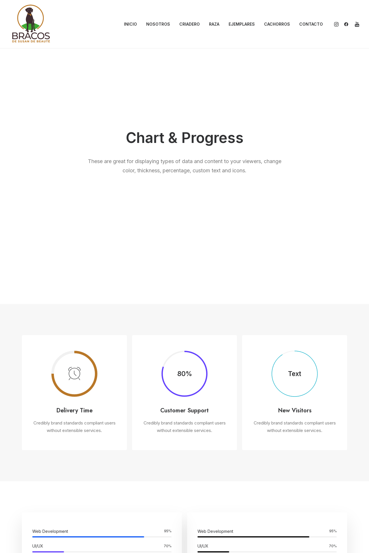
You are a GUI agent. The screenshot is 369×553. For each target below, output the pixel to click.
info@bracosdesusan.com (302, 475)
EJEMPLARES (242, 24)
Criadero (206, 492)
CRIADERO (189, 24)
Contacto (207, 528)
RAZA (214, 24)
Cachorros (207, 519)
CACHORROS (277, 24)
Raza (203, 501)
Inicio (203, 474)
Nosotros (207, 483)
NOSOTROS (158, 24)
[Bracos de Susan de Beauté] (31, 24)
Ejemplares (208, 510)
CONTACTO (311, 24)
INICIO (130, 24)
